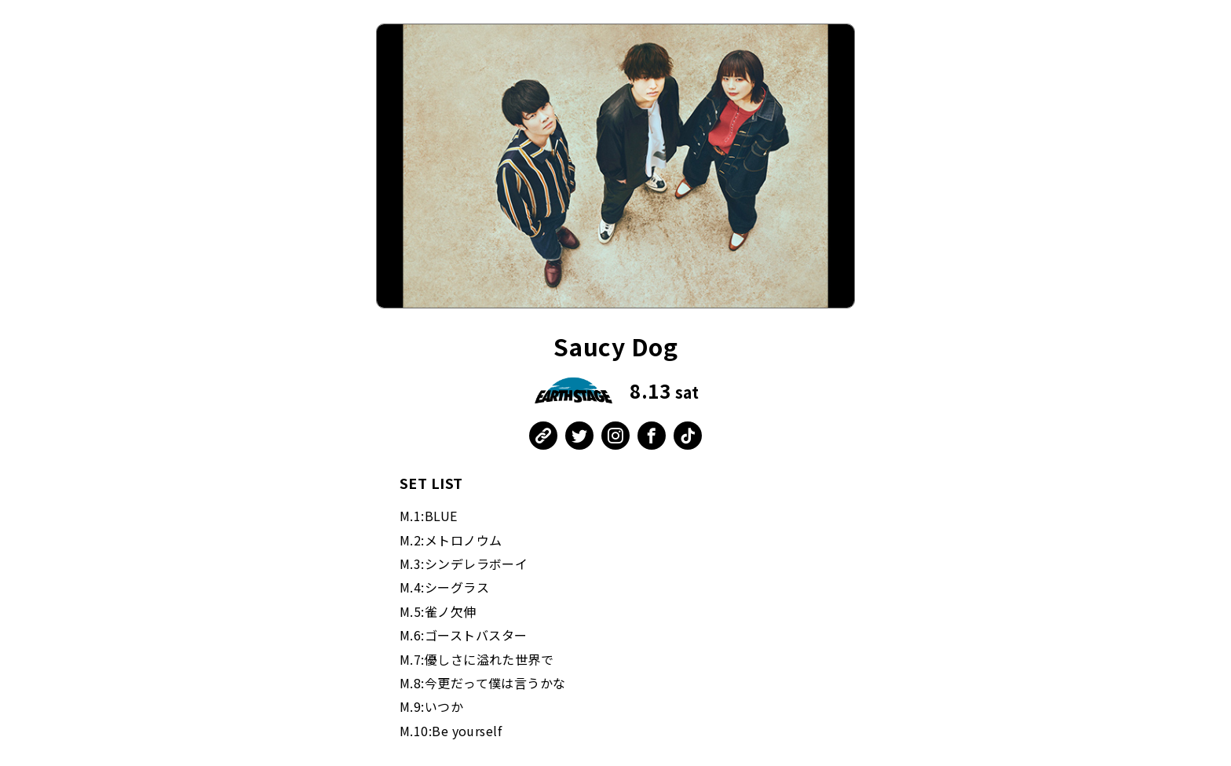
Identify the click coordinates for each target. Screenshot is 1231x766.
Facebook (651, 435)
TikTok (688, 435)
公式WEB (543, 435)
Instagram (615, 435)
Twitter (579, 435)
